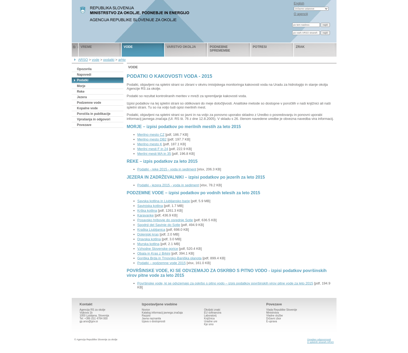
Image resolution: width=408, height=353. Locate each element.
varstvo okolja (181, 47)
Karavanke (145, 215)
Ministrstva (272, 312)
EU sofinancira (212, 312)
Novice (146, 309)
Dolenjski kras (148, 234)
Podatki (82, 80)
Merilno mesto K (149, 144)
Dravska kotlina (149, 239)
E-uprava (271, 321)
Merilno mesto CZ (151, 135)
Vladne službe (274, 315)
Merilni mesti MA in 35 (154, 154)
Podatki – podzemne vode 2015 (161, 263)
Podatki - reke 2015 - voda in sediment (166, 169)
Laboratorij (210, 315)
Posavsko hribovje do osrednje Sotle (165, 220)
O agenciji (301, 14)
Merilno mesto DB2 (152, 139)
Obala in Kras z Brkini (154, 253)
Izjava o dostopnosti (153, 321)
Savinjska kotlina (150, 206)
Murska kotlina (148, 244)
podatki (108, 60)
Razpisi (146, 315)
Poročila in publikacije (94, 114)
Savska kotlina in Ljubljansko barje (163, 201)
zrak (300, 47)
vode (128, 47)
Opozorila (84, 69)
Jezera (82, 97)
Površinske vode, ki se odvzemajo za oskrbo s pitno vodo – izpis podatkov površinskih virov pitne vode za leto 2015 (225, 283)
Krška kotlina (147, 210)
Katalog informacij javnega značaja (162, 312)
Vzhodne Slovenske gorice (157, 249)
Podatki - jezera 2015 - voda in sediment (168, 185)
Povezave (84, 125)
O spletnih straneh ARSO (320, 342)
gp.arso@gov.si (89, 321)
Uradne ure (210, 321)
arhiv (122, 60)
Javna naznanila (151, 318)
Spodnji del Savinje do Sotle (158, 225)
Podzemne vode (89, 103)
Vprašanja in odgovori (93, 119)
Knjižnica (209, 318)
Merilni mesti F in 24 (152, 149)
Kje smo (209, 324)
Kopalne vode (87, 108)
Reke (81, 91)
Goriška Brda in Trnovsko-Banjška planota (169, 258)
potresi (260, 47)
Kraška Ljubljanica (151, 230)
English (299, 3)
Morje (81, 86)
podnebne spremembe (220, 48)
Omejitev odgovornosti (319, 339)
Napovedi (84, 74)
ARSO (83, 60)
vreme (86, 47)
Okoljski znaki (212, 309)
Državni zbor (273, 318)
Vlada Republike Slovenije (281, 309)
